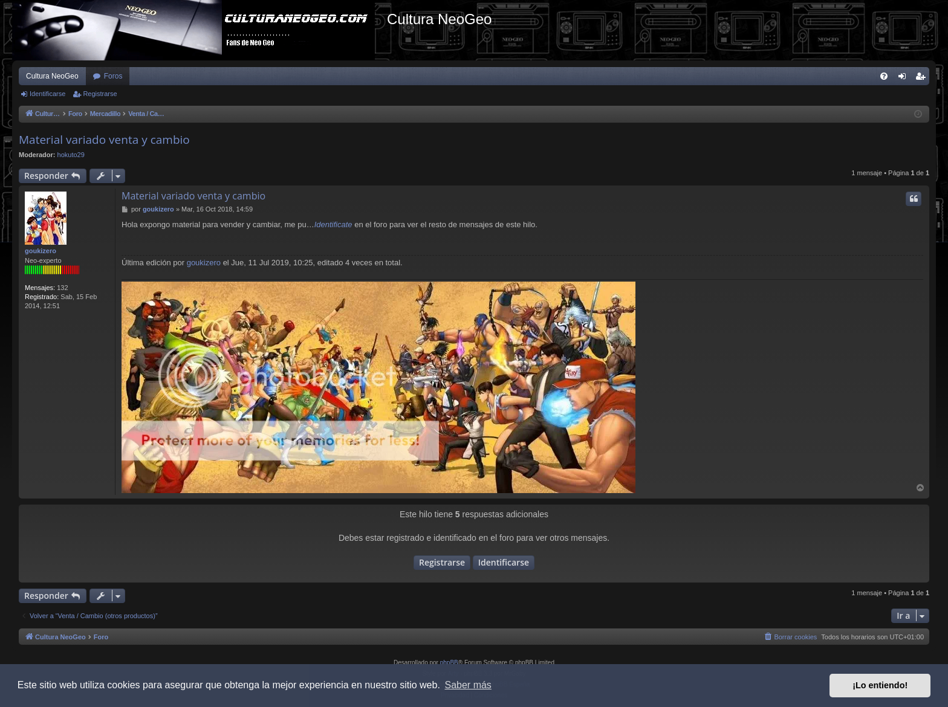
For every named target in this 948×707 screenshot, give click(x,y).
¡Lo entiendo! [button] (879, 685)
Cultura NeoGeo (52, 76)
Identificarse (47, 93)
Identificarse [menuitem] (904, 78)
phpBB (449, 662)
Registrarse (100, 93)
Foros (113, 76)
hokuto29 (71, 154)
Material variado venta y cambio (104, 139)
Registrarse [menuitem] (923, 78)
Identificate (333, 224)
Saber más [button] (468, 685)
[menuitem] (884, 76)
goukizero (40, 250)
